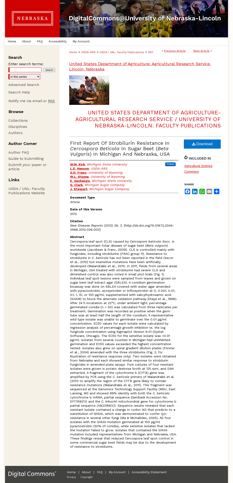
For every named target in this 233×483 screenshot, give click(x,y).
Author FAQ (18, 152)
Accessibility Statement (149, 472)
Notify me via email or (31, 101)
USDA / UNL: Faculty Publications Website (26, 190)
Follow (170, 164)
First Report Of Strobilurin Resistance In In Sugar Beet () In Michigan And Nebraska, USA (120, 148)
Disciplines (17, 126)
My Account (117, 472)
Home (73, 52)
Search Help (19, 92)
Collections (18, 120)
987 (150, 52)
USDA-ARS (88, 52)
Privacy (71, 477)
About (86, 472)
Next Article (201, 50)
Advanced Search (23, 85)
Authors (15, 133)
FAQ (100, 472)
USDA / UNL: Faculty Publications (122, 52)
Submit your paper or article (27, 167)
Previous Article (175, 50)
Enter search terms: (25, 64)
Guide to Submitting (26, 158)
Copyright (87, 477)
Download (202, 144)
